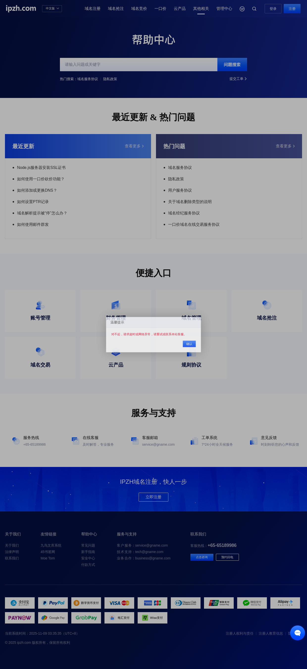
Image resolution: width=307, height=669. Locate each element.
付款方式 (88, 565)
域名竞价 (139, 8)
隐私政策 (110, 79)
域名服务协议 (87, 79)
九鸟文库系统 (51, 545)
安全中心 (88, 558)
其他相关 (201, 8)
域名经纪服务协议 (184, 213)
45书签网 (48, 552)
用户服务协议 (180, 190)
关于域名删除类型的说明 (190, 202)
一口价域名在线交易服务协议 (194, 224)
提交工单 (238, 79)
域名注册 (93, 8)
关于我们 (12, 545)
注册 (292, 9)
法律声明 (12, 552)
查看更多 (134, 146)
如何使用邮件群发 (33, 224)
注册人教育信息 (271, 633)
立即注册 (153, 497)
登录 (273, 9)
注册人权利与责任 (240, 633)
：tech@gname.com (140, 552)
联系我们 (12, 558)
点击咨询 (202, 557)
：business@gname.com (144, 558)
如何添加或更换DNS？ (37, 190)
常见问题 (88, 545)
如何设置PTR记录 (33, 202)
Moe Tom (48, 558)
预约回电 (227, 557)
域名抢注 (116, 8)
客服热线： (213, 546)
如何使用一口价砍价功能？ (41, 179)
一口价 (160, 8)
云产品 (180, 8)
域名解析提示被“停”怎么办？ (42, 213)
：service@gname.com (142, 545)
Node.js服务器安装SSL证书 (41, 167)
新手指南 (88, 552)
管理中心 (224, 8)
